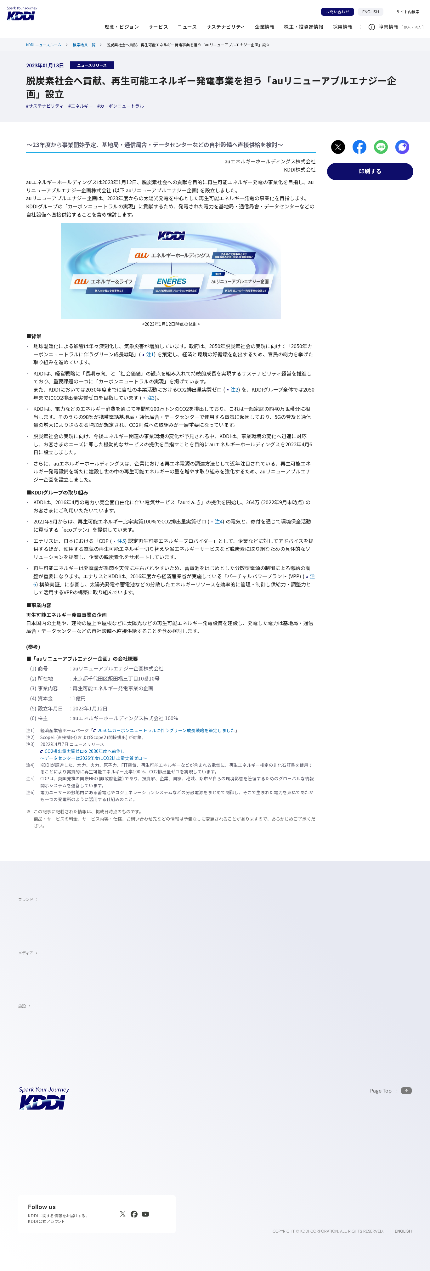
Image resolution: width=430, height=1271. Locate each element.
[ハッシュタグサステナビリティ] (45, 105)
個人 (407, 27)
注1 (148, 354)
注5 (119, 541)
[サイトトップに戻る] (22, 13)
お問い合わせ (337, 11)
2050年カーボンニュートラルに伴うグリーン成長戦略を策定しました (164, 730)
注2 (232, 389)
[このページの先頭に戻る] (391, 1090)
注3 (149, 397)
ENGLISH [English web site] (403, 1231)
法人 (418, 27)
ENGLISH (373, 11)
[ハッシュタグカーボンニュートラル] (120, 105)
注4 (217, 521)
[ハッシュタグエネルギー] (80, 105)
